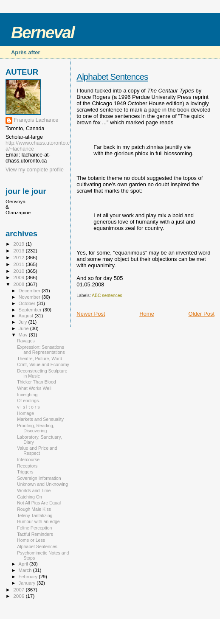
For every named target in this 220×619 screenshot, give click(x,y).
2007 (19, 589)
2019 (19, 243)
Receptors (27, 465)
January (28, 582)
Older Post (201, 314)
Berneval (42, 32)
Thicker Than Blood (36, 381)
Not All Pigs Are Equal (39, 502)
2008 (19, 284)
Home (146, 314)
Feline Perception (34, 527)
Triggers (25, 471)
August (27, 315)
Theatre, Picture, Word (39, 358)
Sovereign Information (39, 478)
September (31, 309)
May (24, 334)
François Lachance (36, 120)
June (24, 328)
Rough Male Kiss (34, 509)
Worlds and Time (34, 490)
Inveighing (27, 394)
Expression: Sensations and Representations (41, 350)
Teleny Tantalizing (34, 515)
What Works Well (34, 388)
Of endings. (28, 400)
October (28, 303)
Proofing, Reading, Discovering (35, 428)
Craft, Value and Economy (43, 364)
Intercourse (28, 459)
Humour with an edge (38, 521)
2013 (19, 250)
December (30, 290)
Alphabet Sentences (112, 76)
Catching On (29, 496)
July (23, 322)
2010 (19, 271)
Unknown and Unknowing (42, 484)
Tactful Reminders (35, 534)
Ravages (26, 340)
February (29, 576)
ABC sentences (107, 295)
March (26, 570)
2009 (19, 277)
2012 (19, 257)
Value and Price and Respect (37, 450)
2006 (19, 596)
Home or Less (31, 540)
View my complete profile (35, 170)
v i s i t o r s (28, 406)
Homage (25, 413)
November (30, 297)
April (24, 563)
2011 (19, 264)
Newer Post (90, 314)
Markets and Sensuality (40, 419)
